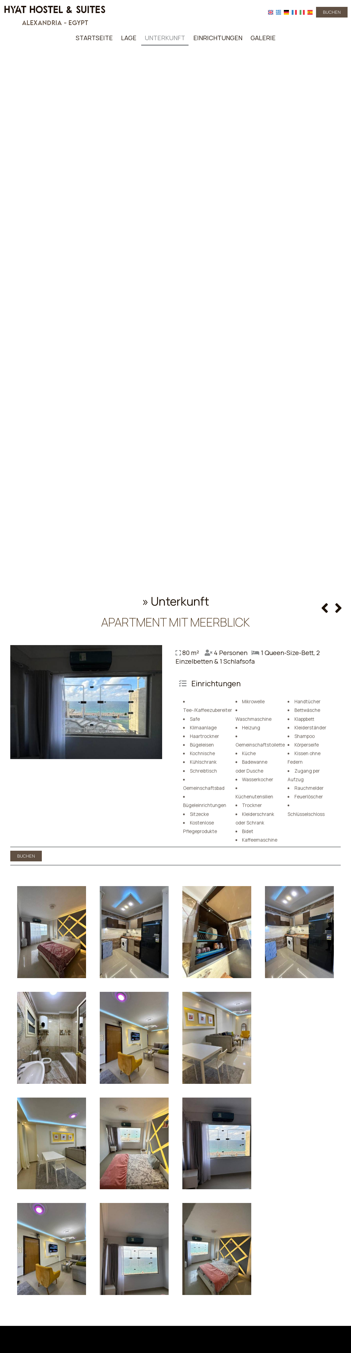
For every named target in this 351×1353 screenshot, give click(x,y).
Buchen (332, 12)
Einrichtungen (217, 38)
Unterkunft (165, 38)
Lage (128, 38)
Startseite (94, 38)
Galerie (263, 38)
